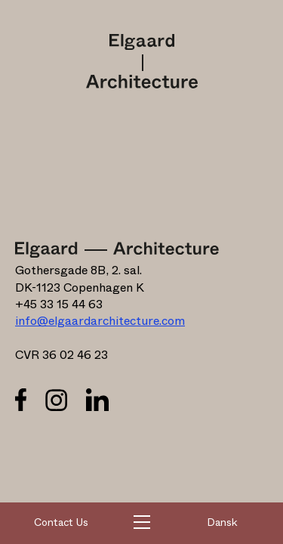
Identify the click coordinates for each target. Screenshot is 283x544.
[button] (141, 524)
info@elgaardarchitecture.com (100, 321)
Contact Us (61, 523)
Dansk (222, 523)
